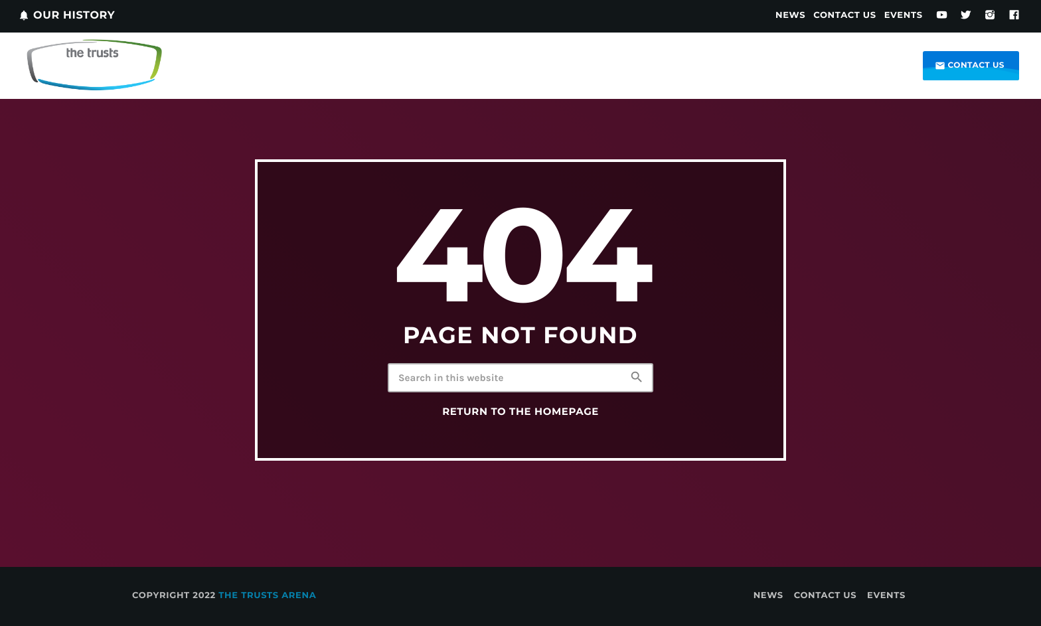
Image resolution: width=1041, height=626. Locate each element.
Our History (66, 15)
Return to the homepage (520, 412)
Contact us (969, 65)
